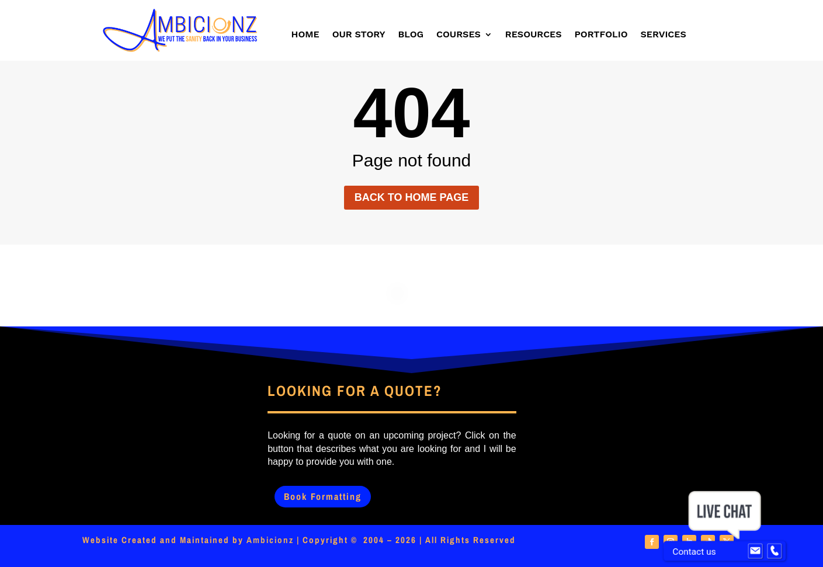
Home (305, 35)
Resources (533, 35)
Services (663, 35)
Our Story (359, 35)
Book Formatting (323, 496)
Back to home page (411, 197)
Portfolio (601, 35)
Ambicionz (270, 540)
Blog (410, 35)
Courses (458, 35)
